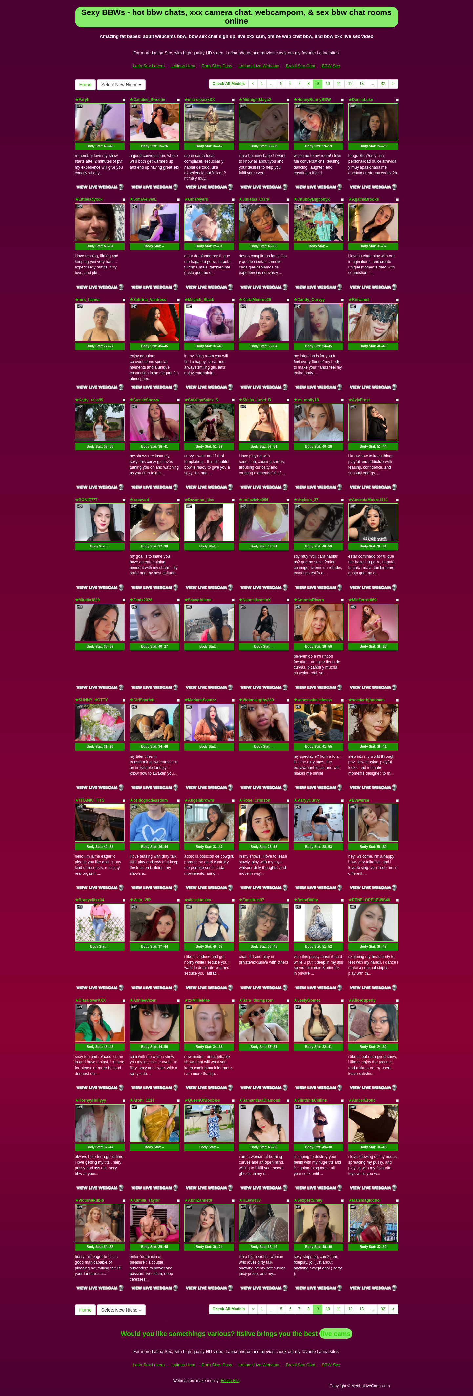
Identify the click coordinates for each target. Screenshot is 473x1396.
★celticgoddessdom (149, 800)
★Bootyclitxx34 (89, 900)
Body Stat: (99, 146)
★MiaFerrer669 (362, 600)
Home (85, 84)
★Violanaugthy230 (256, 700)
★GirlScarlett (142, 700)
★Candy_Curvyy (309, 299)
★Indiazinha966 (253, 500)
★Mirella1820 (87, 600)
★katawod (139, 500)
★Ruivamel (358, 299)
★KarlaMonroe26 (255, 299)
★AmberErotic (362, 1100)
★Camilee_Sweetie (147, 99)
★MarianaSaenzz (200, 700)
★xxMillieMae (197, 1000)
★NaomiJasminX (255, 600)
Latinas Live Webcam (259, 65)
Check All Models (229, 83)
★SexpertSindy (308, 1200)
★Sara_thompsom (256, 1000)
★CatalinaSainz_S (201, 400)
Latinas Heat (183, 65)
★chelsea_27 (306, 500)
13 (362, 83)
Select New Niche (121, 84)
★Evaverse (358, 800)
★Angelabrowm (199, 800)
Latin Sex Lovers (149, 65)
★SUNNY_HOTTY (91, 700)
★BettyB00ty (306, 900)
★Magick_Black (199, 299)
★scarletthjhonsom (366, 700)
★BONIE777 (86, 500)
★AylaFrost (359, 400)
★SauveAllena (197, 600)
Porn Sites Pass (217, 65)
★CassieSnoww (144, 400)
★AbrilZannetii (198, 1200)
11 (339, 83)
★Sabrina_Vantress (148, 299)
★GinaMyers (196, 199)
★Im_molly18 (306, 400)
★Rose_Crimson (254, 800)
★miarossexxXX (199, 99)
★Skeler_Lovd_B (255, 400)
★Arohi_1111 (142, 1100)
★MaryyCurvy (307, 800)
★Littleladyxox (89, 199)
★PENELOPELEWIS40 (369, 900)
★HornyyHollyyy (90, 1100)
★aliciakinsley (197, 900)
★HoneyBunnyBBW (312, 99)
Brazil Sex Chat (301, 65)
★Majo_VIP (140, 900)
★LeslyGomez (307, 1000)
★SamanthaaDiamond (259, 1100)
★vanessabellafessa (313, 700)
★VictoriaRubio (89, 1200)
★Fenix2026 (141, 600)
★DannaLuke (360, 99)
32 (383, 83)
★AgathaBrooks (363, 199)
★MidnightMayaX (255, 99)
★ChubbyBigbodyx (312, 199)
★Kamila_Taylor (145, 1200)
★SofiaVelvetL (143, 199)
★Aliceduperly (362, 1000)
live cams (336, 1333)
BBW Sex (331, 65)
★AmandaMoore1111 (368, 500)
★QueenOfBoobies (202, 1100)
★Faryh (82, 99)
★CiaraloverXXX (90, 1000)
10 (328, 83)
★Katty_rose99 (89, 400)
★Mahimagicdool (364, 1200)
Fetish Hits (230, 1380)
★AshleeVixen (143, 1000)
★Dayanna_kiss (199, 500)
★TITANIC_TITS (90, 800)
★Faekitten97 (251, 900)
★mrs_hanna (87, 299)
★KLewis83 (249, 1200)
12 (350, 83)
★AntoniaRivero (309, 600)
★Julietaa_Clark (254, 199)
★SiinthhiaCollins (310, 1100)
